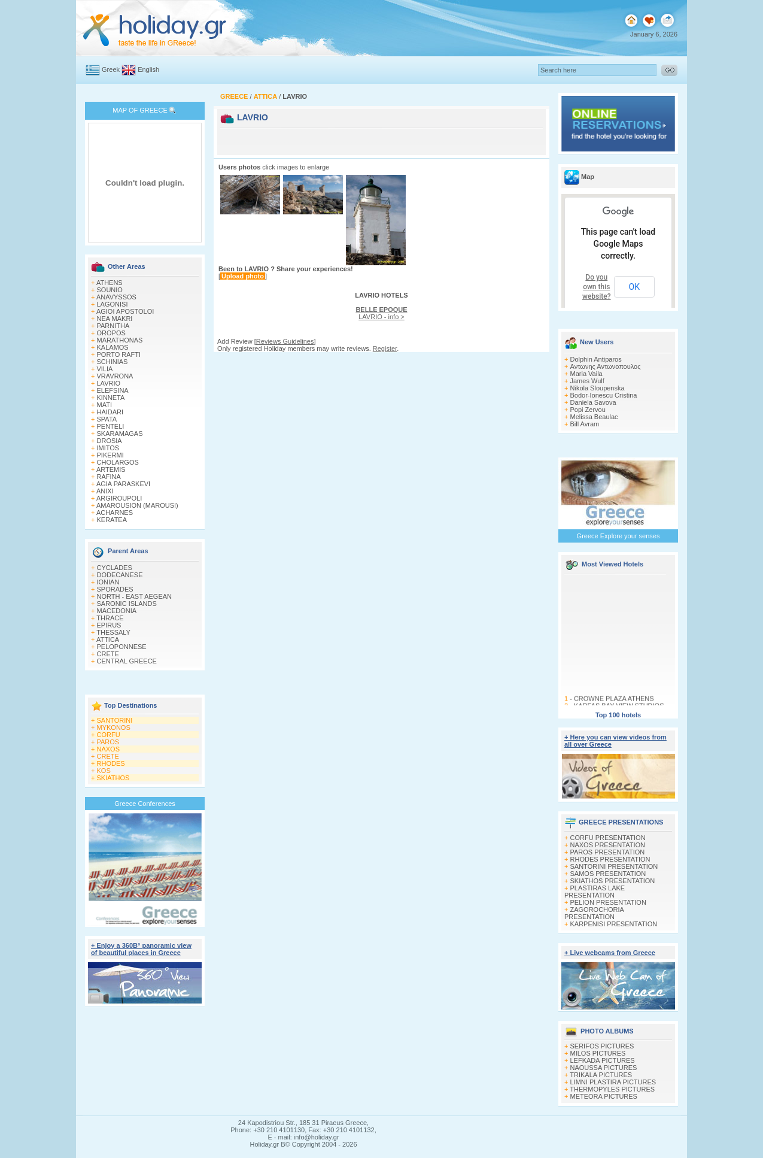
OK (634, 287)
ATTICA (107, 639)
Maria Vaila (586, 373)
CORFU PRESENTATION (608, 837)
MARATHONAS (120, 340)
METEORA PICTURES (603, 1096)
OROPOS (111, 333)
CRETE (108, 653)
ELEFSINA (113, 390)
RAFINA (109, 476)
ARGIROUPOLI (119, 498)
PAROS (108, 741)
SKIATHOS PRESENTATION (612, 880)
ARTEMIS (111, 469)
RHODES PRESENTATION (610, 859)
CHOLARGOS (118, 462)
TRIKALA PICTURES (601, 1074)
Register (385, 348)
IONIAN (108, 582)
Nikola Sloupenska (597, 388)
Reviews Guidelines (285, 341)
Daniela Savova (593, 402)
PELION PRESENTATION (608, 902)
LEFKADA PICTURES (602, 1060)
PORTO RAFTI (119, 354)
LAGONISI (112, 304)
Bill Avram (585, 424)
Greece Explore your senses (618, 535)
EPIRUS (109, 625)
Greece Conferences (144, 803)
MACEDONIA (117, 610)
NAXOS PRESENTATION (608, 844)
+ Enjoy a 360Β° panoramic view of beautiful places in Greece (141, 949)
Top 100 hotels (618, 715)
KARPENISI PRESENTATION (614, 923)
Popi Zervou (588, 409)
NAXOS (108, 749)
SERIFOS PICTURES (602, 1046)
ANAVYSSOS (116, 297)
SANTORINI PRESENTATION (614, 866)
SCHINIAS (112, 361)
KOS (104, 770)
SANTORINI (115, 720)
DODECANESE (120, 574)
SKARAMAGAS (120, 433)
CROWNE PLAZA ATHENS (614, 700)
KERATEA (112, 519)
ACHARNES (114, 512)
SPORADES (115, 589)
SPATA (107, 419)
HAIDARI (110, 412)
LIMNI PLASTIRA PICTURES (613, 1082)
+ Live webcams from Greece (609, 952)
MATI (104, 404)
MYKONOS (113, 727)
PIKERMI (110, 455)
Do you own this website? (596, 287)
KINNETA (111, 397)
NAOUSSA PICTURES (603, 1067)
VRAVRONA (115, 376)
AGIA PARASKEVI (123, 483)
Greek (111, 69)
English (148, 69)
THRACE (109, 618)
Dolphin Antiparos (596, 359)
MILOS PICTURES (598, 1053)
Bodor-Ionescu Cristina (603, 395)
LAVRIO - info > (381, 313)
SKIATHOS (113, 777)
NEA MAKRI (115, 318)
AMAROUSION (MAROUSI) (137, 505)
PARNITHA (113, 325)
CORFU (108, 734)
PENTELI (110, 426)
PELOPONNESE (122, 646)
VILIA (105, 368)
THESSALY (113, 632)
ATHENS (109, 282)
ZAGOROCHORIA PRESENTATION (594, 913)
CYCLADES (114, 567)
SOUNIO (110, 289)
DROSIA (109, 440)
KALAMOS (113, 347)
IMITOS (108, 447)
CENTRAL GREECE (127, 661)
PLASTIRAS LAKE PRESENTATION (594, 891)
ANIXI (105, 491)
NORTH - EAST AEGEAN (134, 596)
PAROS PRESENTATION (607, 852)
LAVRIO (109, 383)
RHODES (111, 763)
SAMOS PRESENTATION (608, 873)
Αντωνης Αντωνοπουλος (605, 366)
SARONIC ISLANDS (127, 603)
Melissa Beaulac (594, 416)
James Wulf (587, 380)
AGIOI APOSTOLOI (125, 311)
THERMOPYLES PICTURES (612, 1089)
